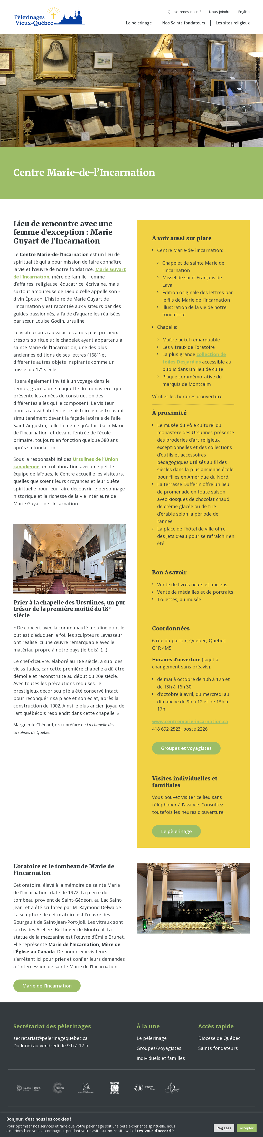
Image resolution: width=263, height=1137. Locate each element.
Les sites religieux (233, 22)
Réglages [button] (224, 1128)
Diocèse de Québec (219, 1038)
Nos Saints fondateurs (183, 22)
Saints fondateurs (218, 1048)
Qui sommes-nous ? (184, 11)
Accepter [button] (246, 1128)
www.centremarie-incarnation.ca (190, 721)
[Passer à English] (240, 13)
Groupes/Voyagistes (159, 1048)
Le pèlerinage (139, 22)
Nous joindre (219, 11)
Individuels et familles (161, 1058)
